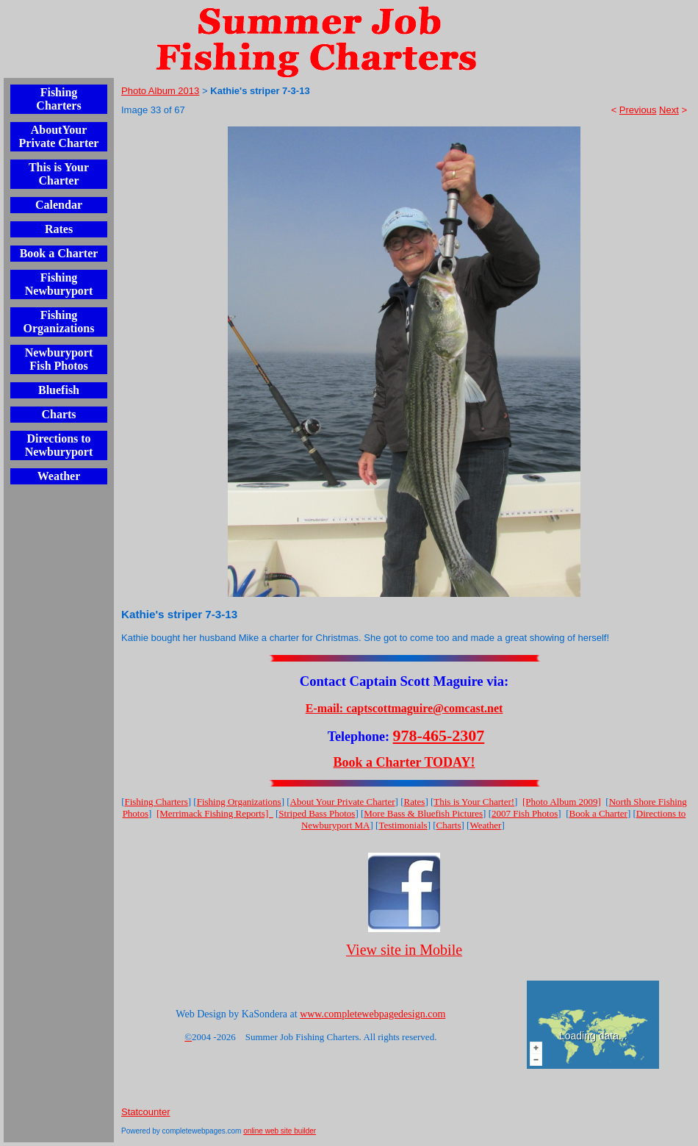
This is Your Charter (59, 174)
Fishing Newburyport (59, 284)
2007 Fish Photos (525, 813)
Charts (58, 414)
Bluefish (58, 390)
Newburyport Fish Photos (59, 359)
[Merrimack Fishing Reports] (214, 813)
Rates (59, 229)
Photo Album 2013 (160, 90)
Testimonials (402, 825)
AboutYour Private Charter (59, 136)
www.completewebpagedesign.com (372, 1014)
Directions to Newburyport (59, 445)
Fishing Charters (58, 99)
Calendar (58, 204)
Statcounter (145, 1111)
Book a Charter (59, 253)
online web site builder (279, 1131)
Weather (59, 476)
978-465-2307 (439, 735)
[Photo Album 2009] (561, 801)
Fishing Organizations (59, 321)
